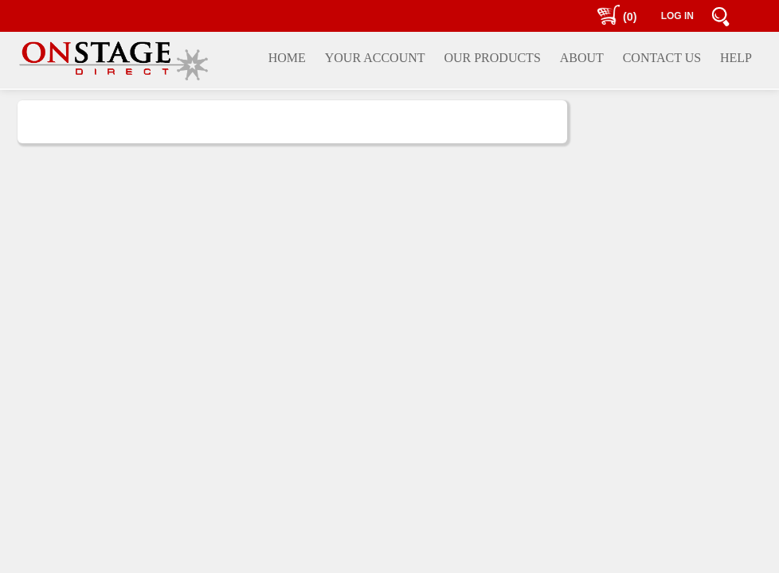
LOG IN (677, 15)
